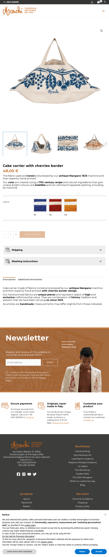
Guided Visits (82, 473)
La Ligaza (82, 466)
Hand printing (82, 451)
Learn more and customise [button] (19, 551)
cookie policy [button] (30, 525)
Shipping (82, 502)
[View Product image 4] (94, 144)
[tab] (9, 279)
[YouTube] (29, 474)
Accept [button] (99, 551)
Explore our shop (60, 423)
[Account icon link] (92, 2)
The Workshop (82, 470)
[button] (105, 2)
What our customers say (82, 481)
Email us (30, 417)
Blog (82, 485)
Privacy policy (82, 506)
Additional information (30, 279)
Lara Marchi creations (83, 459)
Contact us (88, 420)
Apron (26, 499)
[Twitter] (34, 474)
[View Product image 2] (41, 144)
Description (9, 279)
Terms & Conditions (82, 499)
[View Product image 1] (15, 144)
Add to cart (32, 234)
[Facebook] (18, 474)
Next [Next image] (105, 144)
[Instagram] (24, 474)
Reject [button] (82, 551)
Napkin (26, 506)
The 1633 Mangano (82, 477)
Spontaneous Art (82, 455)
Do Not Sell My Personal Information (18, 536)
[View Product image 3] (68, 144)
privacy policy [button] (47, 542)
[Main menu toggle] (103, 11)
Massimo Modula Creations (82, 462)
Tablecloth (26, 502)
